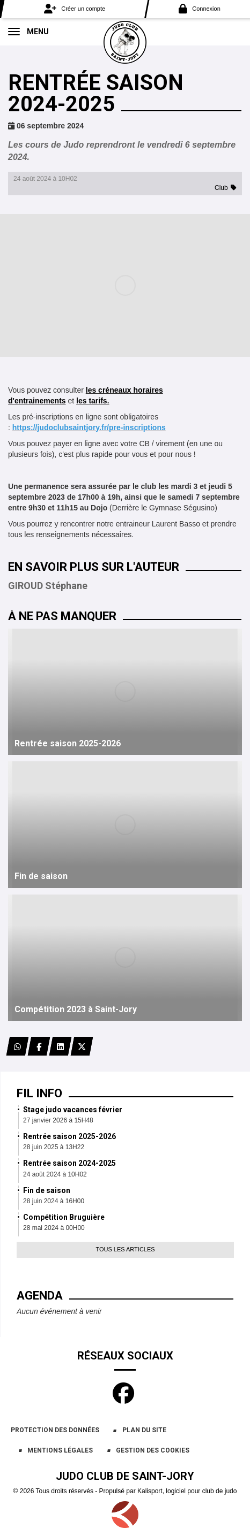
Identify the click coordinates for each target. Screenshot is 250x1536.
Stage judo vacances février (72, 1109)
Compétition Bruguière (64, 1217)
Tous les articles (125, 1249)
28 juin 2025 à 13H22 (53, 1147)
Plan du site (144, 1430)
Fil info (39, 1093)
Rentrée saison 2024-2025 (69, 1163)
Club (221, 188)
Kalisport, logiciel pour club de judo (187, 1491)
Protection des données (55, 1430)
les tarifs (91, 400)
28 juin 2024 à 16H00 (53, 1201)
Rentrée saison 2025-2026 (69, 1136)
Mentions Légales (60, 1450)
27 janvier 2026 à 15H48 (58, 1120)
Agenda (40, 1295)
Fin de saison (46, 1190)
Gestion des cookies (152, 1450)
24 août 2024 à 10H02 (55, 1174)
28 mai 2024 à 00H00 (54, 1228)
